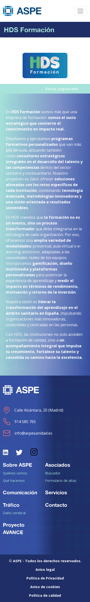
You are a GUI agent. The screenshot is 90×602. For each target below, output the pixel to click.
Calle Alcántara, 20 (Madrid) (33, 410)
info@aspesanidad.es (27, 433)
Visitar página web (61, 88)
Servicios (56, 492)
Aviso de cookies (45, 586)
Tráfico (11, 505)
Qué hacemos (14, 480)
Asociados (57, 465)
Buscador (52, 473)
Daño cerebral (14, 512)
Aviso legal (45, 569)
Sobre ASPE (17, 465)
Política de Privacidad (45, 578)
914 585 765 (19, 421)
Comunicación (20, 492)
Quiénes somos (15, 473)
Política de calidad (45, 595)
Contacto (56, 505)
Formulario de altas (60, 480)
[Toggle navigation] (80, 11)
